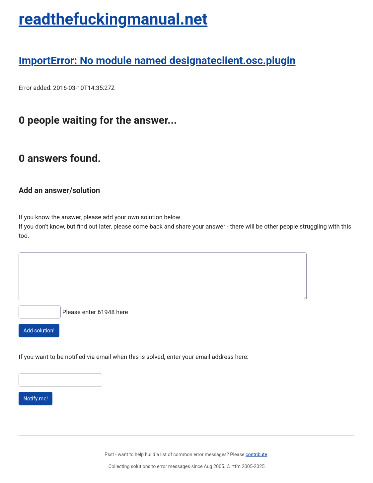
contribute (256, 454)
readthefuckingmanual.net (113, 19)
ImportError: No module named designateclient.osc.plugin (157, 60)
